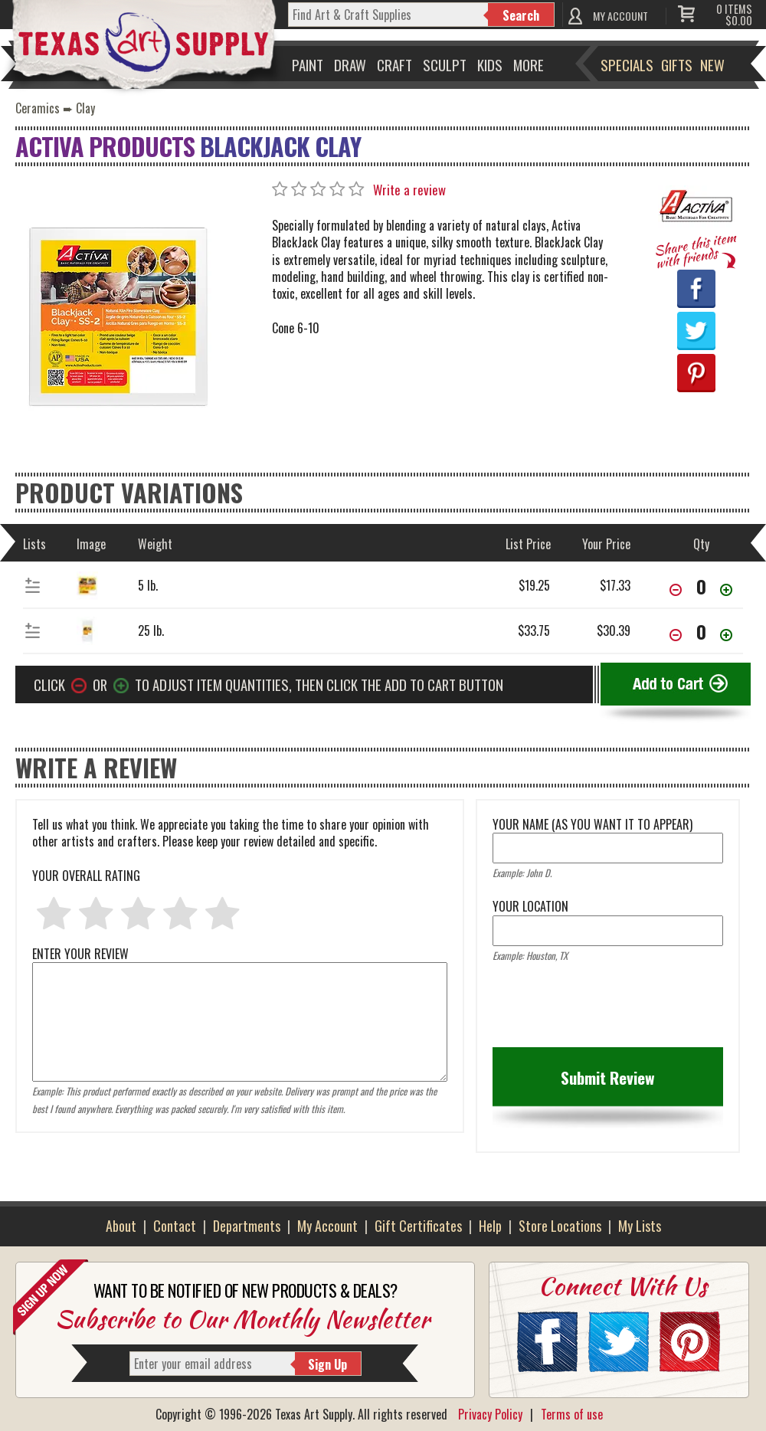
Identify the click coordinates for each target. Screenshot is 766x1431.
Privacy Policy (490, 1414)
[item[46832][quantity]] (701, 631)
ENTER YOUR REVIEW (239, 962)
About (121, 1226)
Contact (174, 1226)
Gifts (676, 64)
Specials (627, 64)
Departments (246, 1226)
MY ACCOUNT (620, 16)
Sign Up (327, 1364)
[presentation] (609, 1010)
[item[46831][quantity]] (701, 586)
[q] (388, 14)
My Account (327, 1226)
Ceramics (37, 108)
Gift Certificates (418, 1226)
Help (490, 1226)
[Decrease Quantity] (675, 591)
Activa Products (105, 146)
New (712, 64)
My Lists (639, 1226)
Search (520, 15)
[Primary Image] (118, 314)
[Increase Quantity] (726, 591)
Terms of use (572, 1414)
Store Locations (560, 1226)
